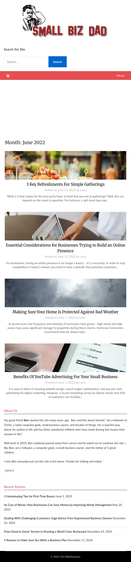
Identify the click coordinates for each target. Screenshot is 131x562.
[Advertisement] (65, 108)
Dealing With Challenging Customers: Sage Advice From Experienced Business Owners (58, 518)
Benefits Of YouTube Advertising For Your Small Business (65, 376)
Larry (83, 190)
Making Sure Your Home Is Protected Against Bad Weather (66, 312)
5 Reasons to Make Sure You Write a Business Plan (35, 540)
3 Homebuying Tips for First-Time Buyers (29, 496)
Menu (121, 75)
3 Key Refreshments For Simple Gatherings (65, 184)
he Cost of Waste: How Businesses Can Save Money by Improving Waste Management (58, 505)
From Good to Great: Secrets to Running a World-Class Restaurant (45, 531)
